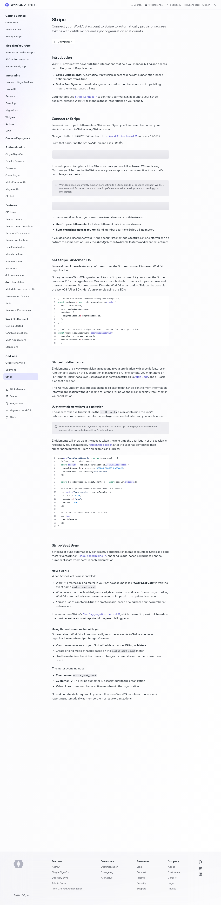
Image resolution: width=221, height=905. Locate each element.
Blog (139, 866)
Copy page (63, 41)
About (171, 866)
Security (141, 883)
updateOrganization (101, 474)
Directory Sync (60, 877)
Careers (172, 877)
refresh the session (101, 586)
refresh (129, 623)
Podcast (141, 872)
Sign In (206, 4)
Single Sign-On (60, 872)
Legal (171, 883)
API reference (153, 4)
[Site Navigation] (31, 5)
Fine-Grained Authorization (67, 888)
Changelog (107, 872)
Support (141, 888)
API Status (106, 877)
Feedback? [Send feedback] (173, 4)
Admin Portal (59, 883)
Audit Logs (141, 518)
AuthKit (56, 866)
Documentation (109, 866)
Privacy (172, 888)
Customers (174, 872)
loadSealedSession (116, 606)
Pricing (141, 877)
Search (136, 4)
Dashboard (192, 4)
